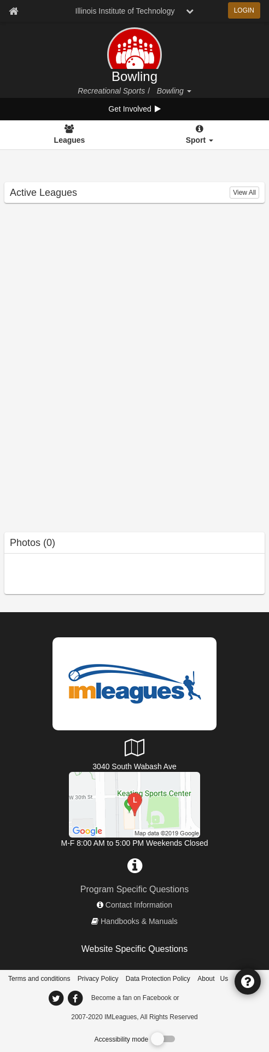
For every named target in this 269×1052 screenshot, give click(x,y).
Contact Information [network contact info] (139, 904)
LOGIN (244, 10)
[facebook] (202, 997)
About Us (212, 979)
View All (244, 192)
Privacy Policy (98, 979)
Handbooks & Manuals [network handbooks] (139, 921)
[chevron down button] (190, 11)
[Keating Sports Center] (134, 804)
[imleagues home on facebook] (75, 998)
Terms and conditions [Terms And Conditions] (39, 979)
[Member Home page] (13, 11)
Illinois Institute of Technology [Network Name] (125, 11)
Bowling (134, 76)
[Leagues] (69, 135)
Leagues (69, 140)
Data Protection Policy (158, 979)
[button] (188, 90)
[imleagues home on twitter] (56, 998)
